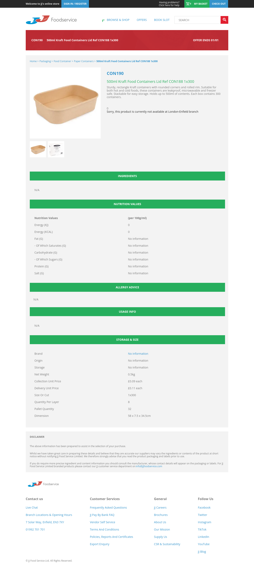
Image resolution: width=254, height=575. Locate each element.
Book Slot (162, 20)
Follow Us (205, 499)
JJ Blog (202, 551)
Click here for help (169, 4)
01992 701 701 (35, 529)
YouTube (204, 544)
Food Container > (63, 61)
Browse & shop (118, 20)
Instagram (204, 522)
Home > (34, 61)
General (160, 499)
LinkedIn (203, 537)
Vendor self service (102, 522)
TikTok (202, 529)
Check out (219, 3)
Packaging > (46, 61)
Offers (142, 20)
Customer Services (105, 499)
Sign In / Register (75, 3)
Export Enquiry (99, 544)
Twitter (202, 515)
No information (138, 354)
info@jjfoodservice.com (149, 466)
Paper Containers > (85, 61)
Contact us (34, 499)
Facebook (204, 507)
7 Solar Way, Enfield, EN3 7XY (45, 522)
